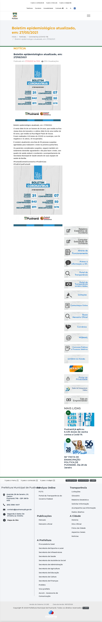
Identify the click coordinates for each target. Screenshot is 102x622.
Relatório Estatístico (80, 500)
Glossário (76, 496)
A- (70, 8)
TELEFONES (71, 480)
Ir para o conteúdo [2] (29, 480)
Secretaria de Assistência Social (52, 560)
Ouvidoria (38, 8)
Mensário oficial (45, 524)
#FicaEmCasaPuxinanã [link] (22, 164)
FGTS (41, 492)
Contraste (59, 8)
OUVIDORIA (83, 480)
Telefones (29, 8)
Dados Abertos (78, 512)
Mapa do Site (12, 520)
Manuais (42, 520)
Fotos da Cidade (79, 528)
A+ (67, 8)
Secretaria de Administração (51, 565)
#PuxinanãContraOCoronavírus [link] (25, 162)
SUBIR (93, 480)
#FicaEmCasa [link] (41, 162)
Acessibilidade (48, 8)
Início (14, 37)
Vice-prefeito (44, 589)
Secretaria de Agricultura (49, 569)
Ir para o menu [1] (12, 480)
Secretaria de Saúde (47, 556)
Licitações (76, 492)
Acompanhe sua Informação (84, 508)
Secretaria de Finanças (48, 581)
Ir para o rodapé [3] (65, 3)
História (75, 520)
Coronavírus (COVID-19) (38, 37)
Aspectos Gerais (78, 532)
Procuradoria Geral (47, 544)
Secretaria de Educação (49, 573)
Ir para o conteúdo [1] (37, 3)
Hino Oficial (76, 524)
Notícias (22, 37)
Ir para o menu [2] (51, 3)
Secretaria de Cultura (47, 577)
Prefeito (42, 585)
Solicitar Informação (80, 504)
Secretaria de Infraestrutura (50, 552)
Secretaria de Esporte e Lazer (51, 548)
